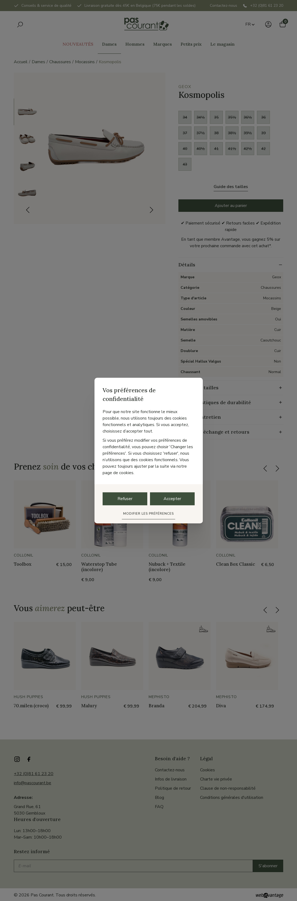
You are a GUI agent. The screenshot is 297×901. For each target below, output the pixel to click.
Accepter (172, 499)
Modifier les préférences (148, 513)
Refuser (125, 499)
